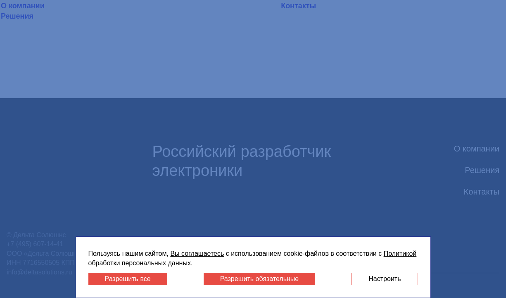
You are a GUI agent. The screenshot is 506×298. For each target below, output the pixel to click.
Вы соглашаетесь (197, 253)
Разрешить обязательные (259, 278)
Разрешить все (128, 278)
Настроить (384, 278)
